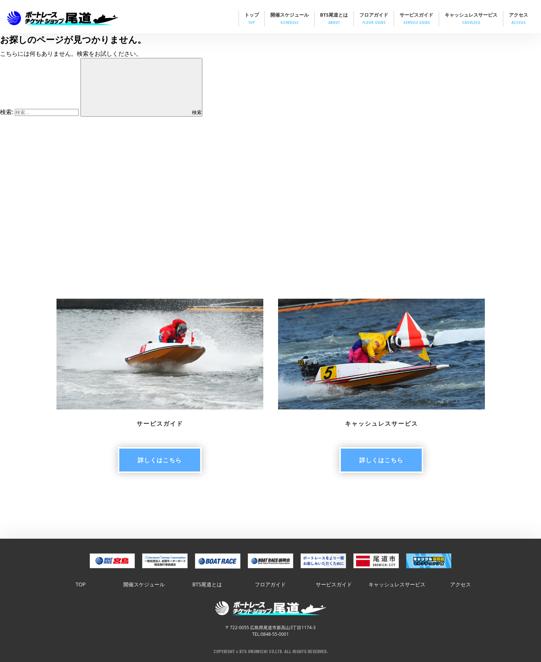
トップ (251, 19)
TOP (81, 584)
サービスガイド (416, 19)
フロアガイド (373, 19)
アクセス (518, 19)
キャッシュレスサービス (471, 19)
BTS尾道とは (334, 19)
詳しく (160, 460)
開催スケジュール (289, 19)
